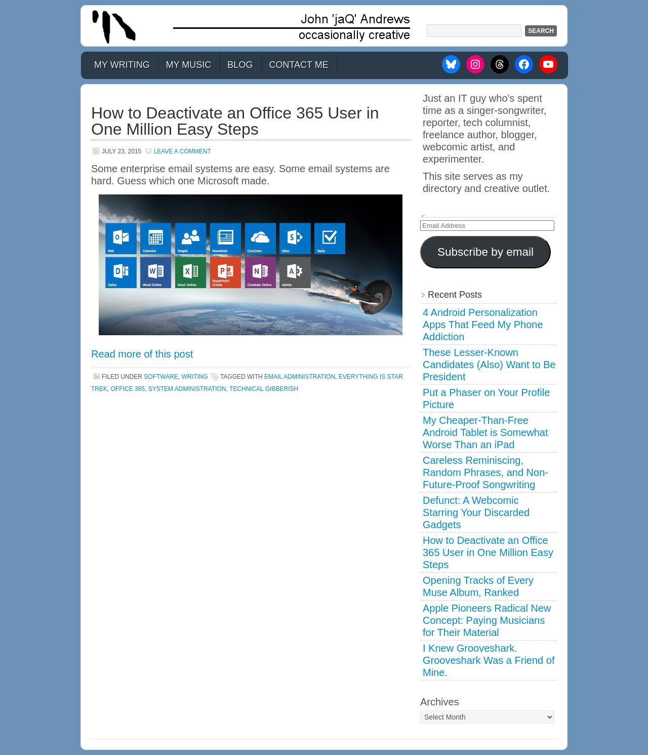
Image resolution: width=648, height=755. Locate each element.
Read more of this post (142, 354)
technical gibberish (263, 388)
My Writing (122, 65)
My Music (189, 65)
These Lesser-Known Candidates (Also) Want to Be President (489, 364)
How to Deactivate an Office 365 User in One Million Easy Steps (235, 121)
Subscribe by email (485, 252)
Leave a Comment (182, 151)
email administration (299, 376)
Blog (240, 65)
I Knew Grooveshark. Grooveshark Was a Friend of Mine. (488, 660)
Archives (439, 701)
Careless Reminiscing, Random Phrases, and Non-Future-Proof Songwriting (485, 472)
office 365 (128, 388)
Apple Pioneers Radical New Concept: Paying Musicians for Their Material (487, 620)
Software (161, 376)
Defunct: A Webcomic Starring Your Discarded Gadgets (476, 512)
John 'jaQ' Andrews (324, 26)
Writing (195, 376)
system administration (187, 388)
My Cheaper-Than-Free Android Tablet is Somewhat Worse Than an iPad (485, 432)
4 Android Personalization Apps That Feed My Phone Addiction (483, 324)
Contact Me (298, 65)
